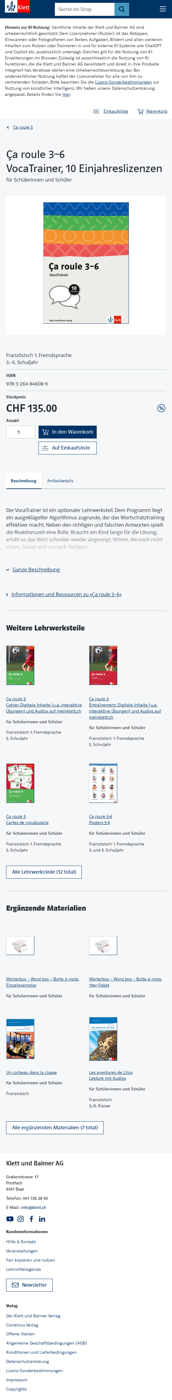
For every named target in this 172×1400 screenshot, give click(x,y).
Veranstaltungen (22, 1251)
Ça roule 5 (23, 127)
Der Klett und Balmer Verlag (33, 1316)
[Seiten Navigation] (163, 9)
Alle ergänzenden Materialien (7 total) (55, 1127)
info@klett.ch (33, 1207)
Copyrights (16, 1389)
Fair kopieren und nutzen (30, 1260)
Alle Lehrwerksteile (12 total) (44, 872)
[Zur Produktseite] (44, 665)
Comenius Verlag (22, 1325)
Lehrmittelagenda (23, 1269)
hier (66, 94)
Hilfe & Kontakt (21, 1241)
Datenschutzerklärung (27, 1361)
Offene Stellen (20, 1334)
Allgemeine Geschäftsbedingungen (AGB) (46, 1343)
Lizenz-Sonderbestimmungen (123, 82)
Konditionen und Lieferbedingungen (41, 1352)
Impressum (16, 1380)
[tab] (23, 481)
